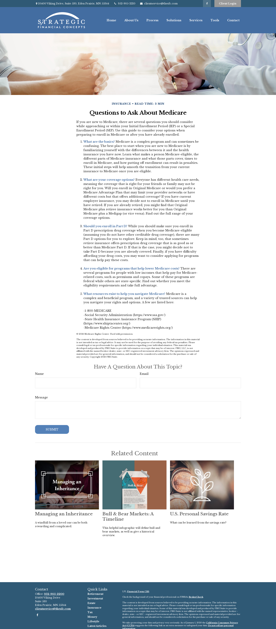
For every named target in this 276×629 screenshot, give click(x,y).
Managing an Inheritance (64, 513)
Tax (90, 612)
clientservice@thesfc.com (159, 3)
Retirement (95, 594)
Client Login (227, 3)
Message (41, 397)
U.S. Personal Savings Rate (199, 513)
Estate (91, 603)
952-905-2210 (124, 3)
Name (39, 374)
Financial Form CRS (138, 591)
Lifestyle (93, 621)
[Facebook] (207, 3)
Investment (95, 598)
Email (144, 374)
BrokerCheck (196, 597)
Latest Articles (96, 626)
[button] (111, 20)
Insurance (94, 607)
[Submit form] (52, 429)
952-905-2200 (54, 594)
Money (92, 616)
